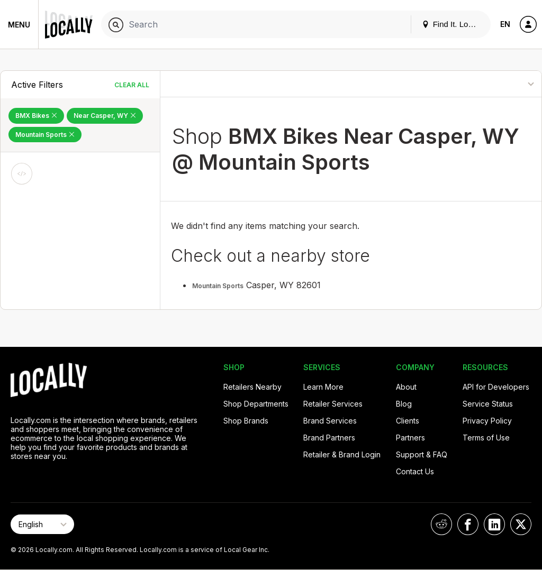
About (406, 386)
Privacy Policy (487, 420)
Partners (410, 437)
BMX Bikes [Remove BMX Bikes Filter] (36, 115)
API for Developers (496, 386)
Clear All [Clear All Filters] (131, 85)
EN (505, 24)
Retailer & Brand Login (342, 454)
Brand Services (330, 420)
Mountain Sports (217, 286)
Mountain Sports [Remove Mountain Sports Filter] (45, 135)
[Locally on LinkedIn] (494, 524)
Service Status (488, 403)
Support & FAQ (421, 454)
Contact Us (415, 471)
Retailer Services (333, 403)
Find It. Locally (453, 24)
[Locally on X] (520, 524)
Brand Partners (329, 437)
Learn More (323, 386)
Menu (19, 24)
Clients (407, 420)
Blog (404, 403)
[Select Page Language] (42, 524)
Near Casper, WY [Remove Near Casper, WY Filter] (105, 115)
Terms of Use (486, 437)
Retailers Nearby (252, 386)
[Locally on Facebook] (467, 524)
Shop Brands (245, 420)
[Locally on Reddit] (441, 524)
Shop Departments (255, 403)
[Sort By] (491, 84)
